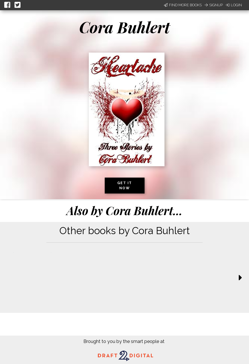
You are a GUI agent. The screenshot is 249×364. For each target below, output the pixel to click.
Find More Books (183, 5)
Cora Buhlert (124, 27)
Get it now (124, 185)
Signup (214, 5)
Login (234, 5)
